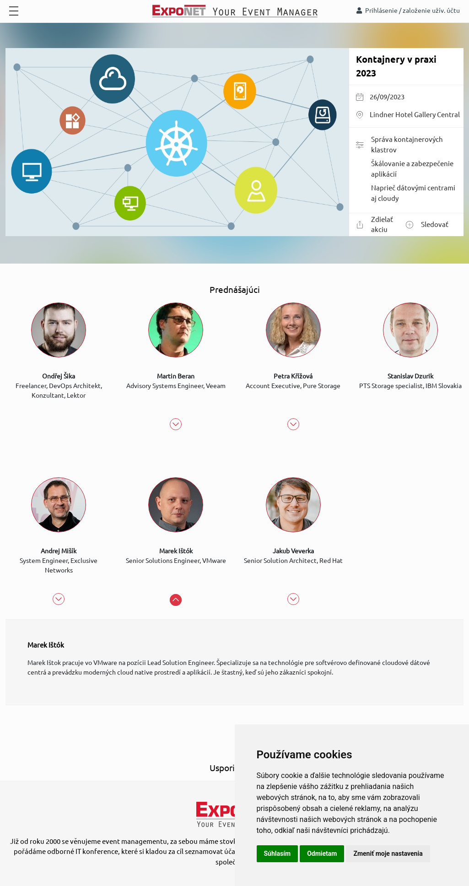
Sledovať (427, 225)
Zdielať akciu (374, 225)
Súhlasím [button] (277, 853)
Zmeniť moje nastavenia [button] (387, 853)
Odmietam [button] (322, 853)
